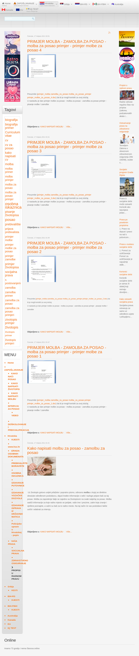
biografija (11, 120)
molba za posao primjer (10, 196)
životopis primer (10, 334)
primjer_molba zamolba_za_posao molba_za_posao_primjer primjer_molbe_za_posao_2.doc (71, 299)
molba (9, 164)
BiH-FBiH (99, 4)
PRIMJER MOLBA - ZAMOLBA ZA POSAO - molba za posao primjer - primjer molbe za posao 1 (66, 351)
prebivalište (13, 224)
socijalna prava (11, 273)
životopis (11, 327)
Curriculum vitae (12, 133)
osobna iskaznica (13, 205)
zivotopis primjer (11, 321)
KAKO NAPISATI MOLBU (51, 126)
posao (10, 220)
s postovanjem (13, 281)
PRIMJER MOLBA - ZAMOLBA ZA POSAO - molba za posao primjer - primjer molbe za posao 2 (66, 247)
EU (19, 10)
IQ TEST (32, 10)
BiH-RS (81, 4)
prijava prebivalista (12, 230)
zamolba (10, 287)
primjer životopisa (12, 265)
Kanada (7, 10)
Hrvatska (47, 4)
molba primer (9, 170)
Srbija (65, 4)
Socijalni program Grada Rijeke (126, 172)
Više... (69, 126)
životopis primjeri (10, 342)
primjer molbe (9, 238)
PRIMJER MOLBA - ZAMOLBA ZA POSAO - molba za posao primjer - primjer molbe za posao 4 (66, 45)
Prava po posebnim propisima (124, 222)
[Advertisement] (79, 84)
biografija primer (11, 126)
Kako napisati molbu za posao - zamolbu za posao (66, 450)
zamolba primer (10, 294)
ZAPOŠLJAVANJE (24, 4)
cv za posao (9, 146)
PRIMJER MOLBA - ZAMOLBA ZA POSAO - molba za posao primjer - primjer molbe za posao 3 (66, 146)
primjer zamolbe (10, 257)
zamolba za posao (12, 302)
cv (6, 140)
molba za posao (10, 186)
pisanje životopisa (12, 213)
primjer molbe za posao (10, 248)
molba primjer (9, 178)
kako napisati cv (10, 156)
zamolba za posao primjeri (12, 311)
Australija (117, 4)
